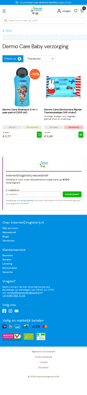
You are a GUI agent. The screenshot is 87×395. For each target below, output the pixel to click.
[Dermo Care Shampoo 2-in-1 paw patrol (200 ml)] (39, 135)
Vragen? (9, 281)
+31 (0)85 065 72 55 (13, 295)
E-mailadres (12, 190)
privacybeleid (27, 200)
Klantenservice (13, 250)
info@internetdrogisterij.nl (25, 292)
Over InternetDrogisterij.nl (23, 222)
